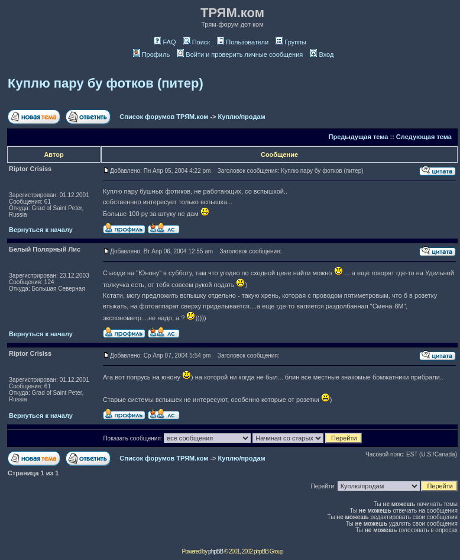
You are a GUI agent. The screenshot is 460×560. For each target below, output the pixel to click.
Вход (321, 54)
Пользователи (242, 42)
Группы (291, 42)
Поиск (196, 42)
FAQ (165, 42)
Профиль (151, 54)
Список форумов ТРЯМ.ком (163, 116)
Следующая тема (424, 136)
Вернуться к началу (41, 229)
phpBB (215, 551)
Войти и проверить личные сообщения (240, 54)
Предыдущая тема (358, 136)
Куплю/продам (241, 116)
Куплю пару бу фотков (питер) (105, 83)
